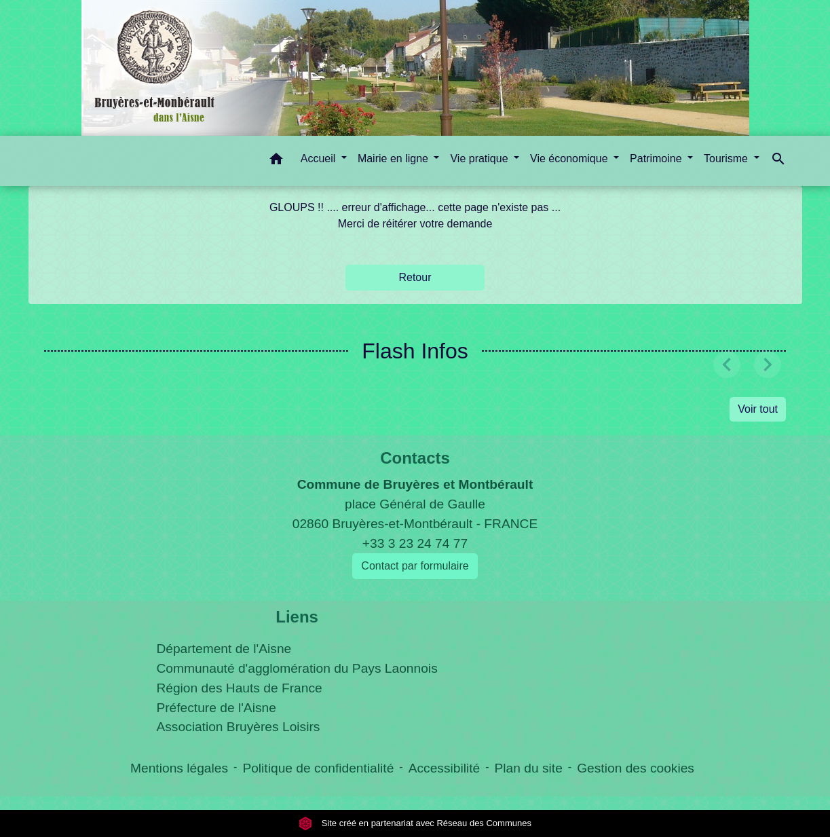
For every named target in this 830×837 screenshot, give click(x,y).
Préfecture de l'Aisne (216, 708)
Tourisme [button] (727, 158)
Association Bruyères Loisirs (238, 727)
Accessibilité (444, 768)
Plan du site (529, 768)
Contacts (415, 458)
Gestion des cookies (635, 768)
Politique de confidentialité (318, 768)
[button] (276, 161)
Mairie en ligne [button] (395, 158)
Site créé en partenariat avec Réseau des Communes (415, 823)
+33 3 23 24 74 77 (415, 543)
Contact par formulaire (414, 566)
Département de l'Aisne (223, 648)
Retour (414, 277)
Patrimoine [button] (657, 158)
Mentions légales (179, 768)
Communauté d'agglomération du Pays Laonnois (296, 668)
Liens (297, 617)
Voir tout (758, 409)
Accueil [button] (320, 158)
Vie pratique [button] (480, 158)
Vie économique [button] (570, 158)
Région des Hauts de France (239, 688)
